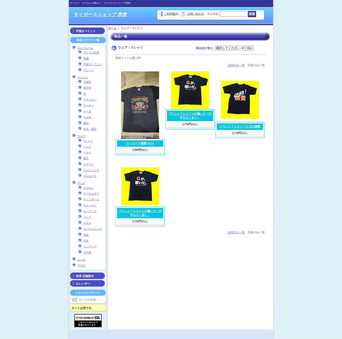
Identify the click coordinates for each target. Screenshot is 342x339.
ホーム (112, 28)
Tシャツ (88, 140)
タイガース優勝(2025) (140, 143)
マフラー (88, 164)
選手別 (87, 87)
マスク (81, 265)
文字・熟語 (89, 128)
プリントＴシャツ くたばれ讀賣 (240, 126)
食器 (86, 234)
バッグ (87, 217)
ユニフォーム (85, 48)
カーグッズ (89, 211)
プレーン (88, 70)
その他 (87, 117)
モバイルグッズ (92, 228)
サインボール (91, 199)
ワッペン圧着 (91, 52)
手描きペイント (86, 31)
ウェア (81, 136)
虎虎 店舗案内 (85, 276)
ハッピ (87, 146)
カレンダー (83, 283)
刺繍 (86, 58)
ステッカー (89, 205)
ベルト (87, 152)
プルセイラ (89, 175)
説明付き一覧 (236, 65)
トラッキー (89, 99)
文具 (86, 240)
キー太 (87, 111)
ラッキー (88, 105)
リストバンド (91, 170)
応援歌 (87, 81)
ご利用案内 (171, 14)
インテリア (89, 246)
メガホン (88, 187)
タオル (87, 222)
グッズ (81, 183)
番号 (86, 123)
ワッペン (82, 77)
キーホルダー (91, 193)
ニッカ (81, 259)
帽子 (86, 158)
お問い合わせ (195, 14)
